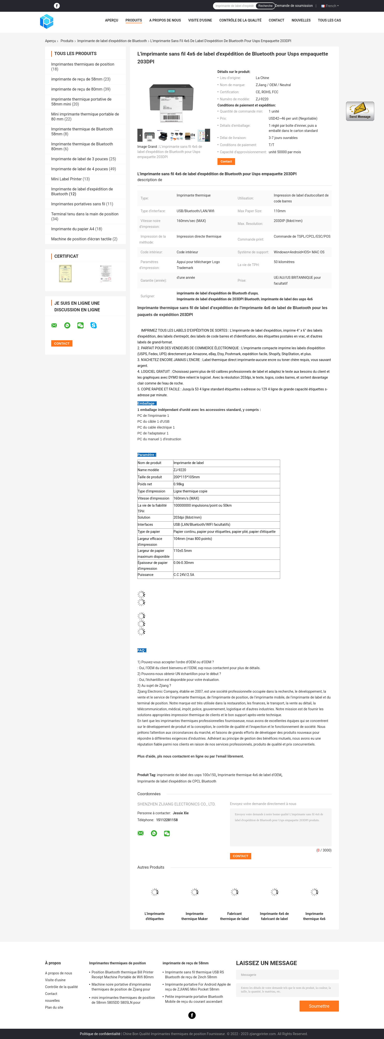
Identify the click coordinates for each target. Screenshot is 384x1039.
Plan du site (54, 1007)
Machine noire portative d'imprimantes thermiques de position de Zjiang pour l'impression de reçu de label (121, 987)
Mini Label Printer (66, 179)
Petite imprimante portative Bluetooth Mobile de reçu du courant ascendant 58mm (194, 1000)
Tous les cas (329, 20)
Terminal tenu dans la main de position (85, 214)
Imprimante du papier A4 (72, 229)
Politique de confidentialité (100, 1034)
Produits (134, 20)
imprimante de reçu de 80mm (76, 89)
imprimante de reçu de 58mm (76, 79)
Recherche (265, 6)
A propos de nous (165, 20)
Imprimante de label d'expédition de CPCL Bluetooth (176, 781)
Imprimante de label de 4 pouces (79, 169)
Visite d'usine (200, 20)
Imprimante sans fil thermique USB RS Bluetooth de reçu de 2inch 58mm (194, 974)
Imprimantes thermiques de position (82, 64)
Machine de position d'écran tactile (81, 239)
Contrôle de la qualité (240, 20)
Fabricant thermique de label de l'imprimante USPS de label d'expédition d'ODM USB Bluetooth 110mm (234, 916)
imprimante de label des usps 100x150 (186, 775)
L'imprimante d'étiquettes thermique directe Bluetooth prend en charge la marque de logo (154, 916)
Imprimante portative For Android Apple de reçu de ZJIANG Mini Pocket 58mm (198, 986)
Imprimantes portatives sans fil (78, 204)
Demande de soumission (294, 6)
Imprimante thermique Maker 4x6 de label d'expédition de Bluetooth (194, 916)
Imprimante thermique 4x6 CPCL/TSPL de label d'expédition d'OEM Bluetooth (314, 916)
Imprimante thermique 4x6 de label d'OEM (249, 775)
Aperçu (111, 20)
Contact (276, 20)
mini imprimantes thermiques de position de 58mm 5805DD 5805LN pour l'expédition (123, 1001)
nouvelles (301, 20)
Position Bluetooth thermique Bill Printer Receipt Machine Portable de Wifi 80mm (123, 974)
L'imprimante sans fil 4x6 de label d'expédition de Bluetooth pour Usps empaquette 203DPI (169, 152)
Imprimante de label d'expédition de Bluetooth (112, 41)
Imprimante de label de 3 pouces (79, 159)
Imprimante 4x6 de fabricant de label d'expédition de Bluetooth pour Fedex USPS (274, 916)
